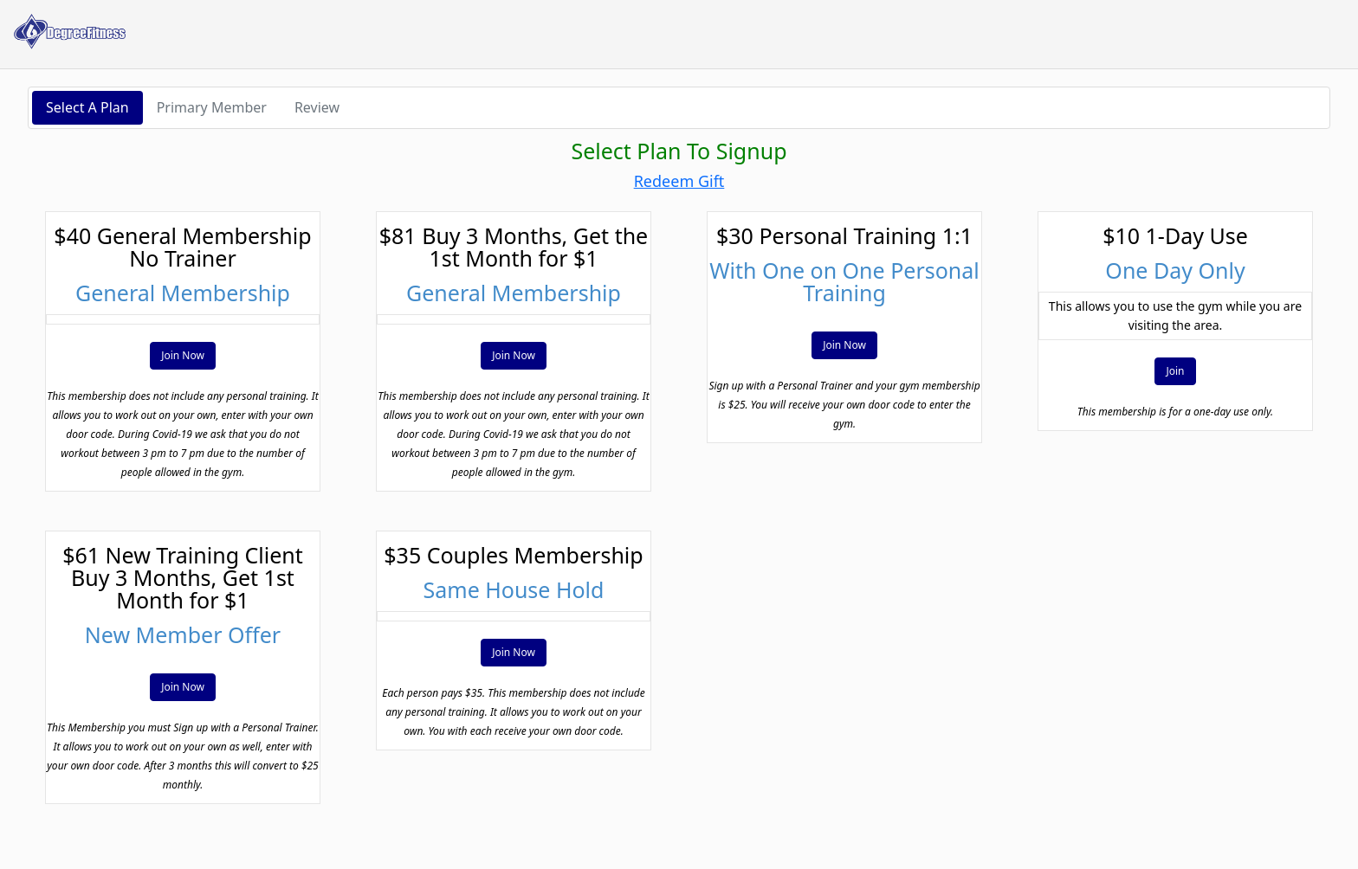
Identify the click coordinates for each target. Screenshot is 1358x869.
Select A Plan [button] (87, 107)
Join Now (182, 355)
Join (1175, 371)
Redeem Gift (679, 181)
